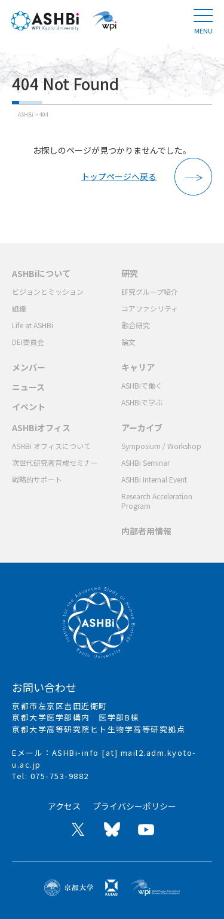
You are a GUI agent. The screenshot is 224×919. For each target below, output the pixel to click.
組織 (19, 308)
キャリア (138, 367)
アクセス (64, 806)
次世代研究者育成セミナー (55, 462)
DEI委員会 (28, 342)
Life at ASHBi (32, 325)
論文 (128, 342)
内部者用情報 (146, 531)
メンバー (28, 367)
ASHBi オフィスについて (51, 446)
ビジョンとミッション (48, 291)
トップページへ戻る (119, 176)
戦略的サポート (37, 479)
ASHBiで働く (141, 385)
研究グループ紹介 (149, 291)
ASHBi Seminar (145, 462)
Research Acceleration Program (156, 501)
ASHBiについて (41, 273)
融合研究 (135, 325)
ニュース (28, 387)
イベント (28, 407)
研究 (129, 273)
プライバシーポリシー (134, 806)
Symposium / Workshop (161, 446)
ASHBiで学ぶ (141, 402)
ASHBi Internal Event (154, 479)
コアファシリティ (149, 308)
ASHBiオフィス (41, 427)
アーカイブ (141, 427)
